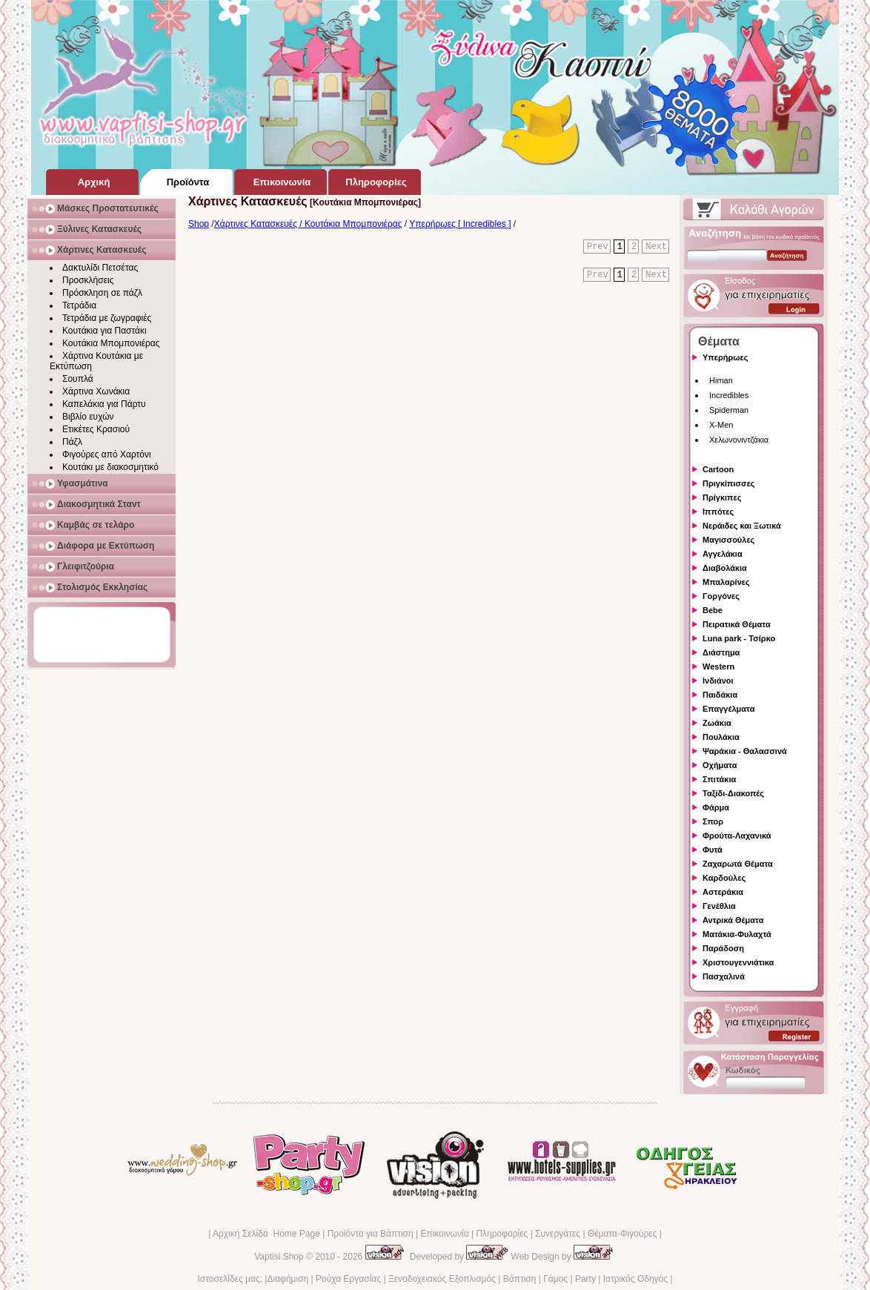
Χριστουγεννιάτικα (738, 962)
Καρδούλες (724, 877)
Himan (721, 380)
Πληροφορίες (502, 1233)
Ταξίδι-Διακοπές (733, 793)
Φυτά (713, 849)
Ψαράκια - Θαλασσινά (745, 751)
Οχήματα (720, 765)
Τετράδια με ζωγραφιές (106, 318)
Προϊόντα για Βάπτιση (371, 1233)
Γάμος (555, 1279)
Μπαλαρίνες (726, 582)
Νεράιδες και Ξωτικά (742, 525)
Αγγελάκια (723, 553)
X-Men (721, 424)
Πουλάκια (721, 736)
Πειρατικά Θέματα (737, 624)
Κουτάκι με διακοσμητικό (110, 467)
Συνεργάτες (557, 1233)
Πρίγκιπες (722, 497)
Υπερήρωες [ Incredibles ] (460, 224)
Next (656, 247)
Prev (597, 247)
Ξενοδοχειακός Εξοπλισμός (442, 1279)
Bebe (713, 610)
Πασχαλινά (724, 976)
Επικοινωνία (444, 1233)
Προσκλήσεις (87, 280)
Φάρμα (716, 807)
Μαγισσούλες (728, 539)
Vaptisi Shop (279, 1256)
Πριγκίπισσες (729, 483)
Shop (198, 224)
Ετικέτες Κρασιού (96, 429)
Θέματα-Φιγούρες (622, 1233)
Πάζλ (72, 442)
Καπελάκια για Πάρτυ (104, 404)
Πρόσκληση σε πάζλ (102, 293)
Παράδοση (723, 948)
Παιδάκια (720, 694)
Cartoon (718, 469)
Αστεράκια (723, 891)
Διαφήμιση (287, 1279)
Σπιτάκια (719, 779)
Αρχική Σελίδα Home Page (266, 1233)
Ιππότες (718, 511)
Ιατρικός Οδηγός (635, 1279)
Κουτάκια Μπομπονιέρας (111, 343)
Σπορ (713, 821)
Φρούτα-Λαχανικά (737, 835)
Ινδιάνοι (718, 680)
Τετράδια (79, 305)
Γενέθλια (719, 906)
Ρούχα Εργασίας (348, 1279)
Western (718, 666)
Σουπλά (77, 379)
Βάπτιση (520, 1279)
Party (585, 1279)
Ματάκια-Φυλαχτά (737, 934)
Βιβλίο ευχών (88, 416)
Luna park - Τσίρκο (739, 638)
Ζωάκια (717, 722)
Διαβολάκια (725, 567)
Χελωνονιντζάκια (738, 439)
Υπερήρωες (725, 357)
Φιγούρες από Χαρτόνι (106, 454)
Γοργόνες (721, 596)
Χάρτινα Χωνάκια (96, 391)
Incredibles (728, 395)
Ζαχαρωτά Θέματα (738, 863)
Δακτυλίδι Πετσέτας (100, 267)
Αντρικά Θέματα (733, 920)
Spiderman (728, 410)
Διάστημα (721, 652)
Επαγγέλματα (728, 708)
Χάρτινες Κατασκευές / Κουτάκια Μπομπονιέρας (308, 224)
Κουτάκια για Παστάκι (104, 330)
